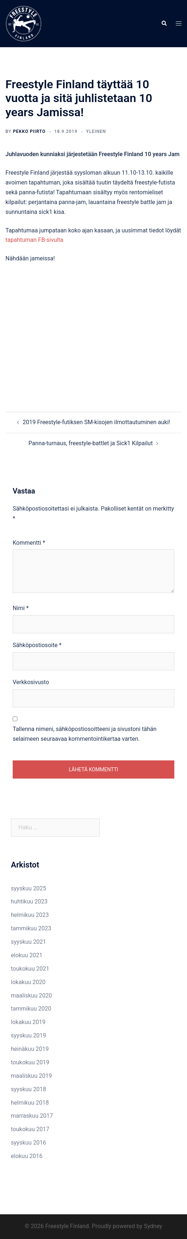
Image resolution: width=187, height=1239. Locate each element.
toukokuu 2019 (30, 1062)
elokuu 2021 (26, 955)
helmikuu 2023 (30, 914)
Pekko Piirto (29, 131)
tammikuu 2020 (31, 1008)
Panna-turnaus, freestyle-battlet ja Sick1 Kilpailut (91, 443)
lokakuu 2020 (28, 982)
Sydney (153, 1226)
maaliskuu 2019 (31, 1075)
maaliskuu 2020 (31, 995)
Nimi (21, 608)
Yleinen (96, 131)
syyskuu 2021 (28, 941)
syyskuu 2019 (28, 1035)
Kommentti (29, 542)
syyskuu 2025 (28, 888)
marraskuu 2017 (32, 1115)
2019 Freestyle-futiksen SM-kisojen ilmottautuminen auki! (96, 422)
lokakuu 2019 (28, 1022)
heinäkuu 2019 (30, 1048)
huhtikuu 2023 (29, 901)
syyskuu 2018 (28, 1089)
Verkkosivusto (31, 682)
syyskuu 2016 (28, 1142)
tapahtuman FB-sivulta (34, 239)
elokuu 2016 (26, 1156)
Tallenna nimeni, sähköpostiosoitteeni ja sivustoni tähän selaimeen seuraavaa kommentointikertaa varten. (85, 734)
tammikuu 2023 (31, 928)
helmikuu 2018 (30, 1102)
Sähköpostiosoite (37, 645)
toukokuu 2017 (30, 1129)
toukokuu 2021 (30, 968)
